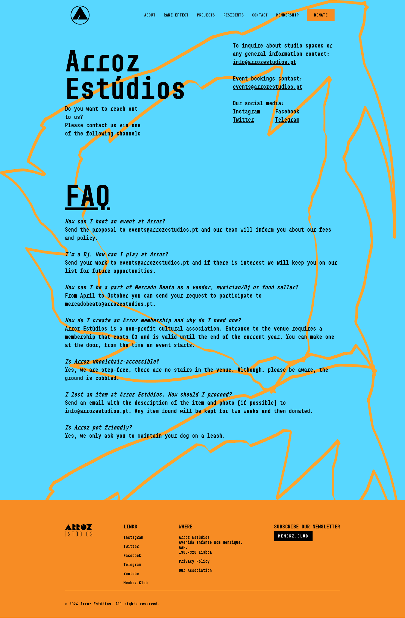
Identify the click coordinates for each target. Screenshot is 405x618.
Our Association (195, 570)
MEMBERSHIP (287, 15)
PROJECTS (206, 15)
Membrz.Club (136, 582)
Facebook (132, 555)
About (149, 15)
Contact (260, 15)
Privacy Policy (194, 561)
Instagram (133, 537)
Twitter (131, 546)
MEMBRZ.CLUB (293, 536)
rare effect (176, 15)
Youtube (131, 573)
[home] (80, 15)
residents (233, 15)
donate (321, 15)
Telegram (132, 564)
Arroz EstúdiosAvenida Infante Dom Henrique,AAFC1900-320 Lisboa (211, 545)
